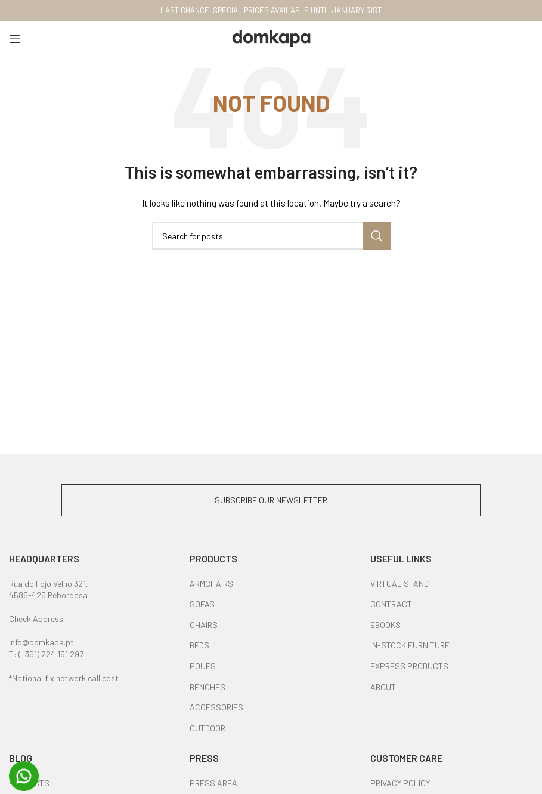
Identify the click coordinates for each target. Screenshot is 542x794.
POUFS (203, 666)
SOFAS (202, 604)
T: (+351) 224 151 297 (46, 654)
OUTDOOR (207, 728)
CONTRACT (391, 604)
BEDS (199, 645)
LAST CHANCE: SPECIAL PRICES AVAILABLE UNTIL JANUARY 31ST (271, 10)
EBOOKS (385, 625)
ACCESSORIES (216, 707)
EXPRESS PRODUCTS (409, 666)
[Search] (271, 236)
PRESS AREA (213, 783)
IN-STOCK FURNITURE (410, 645)
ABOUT (383, 687)
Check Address (36, 619)
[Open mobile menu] (15, 39)
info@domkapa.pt (41, 642)
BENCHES (207, 687)
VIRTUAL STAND (399, 583)
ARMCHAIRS (211, 583)
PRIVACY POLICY (400, 783)
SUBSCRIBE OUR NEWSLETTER (271, 500)
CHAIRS (204, 625)
